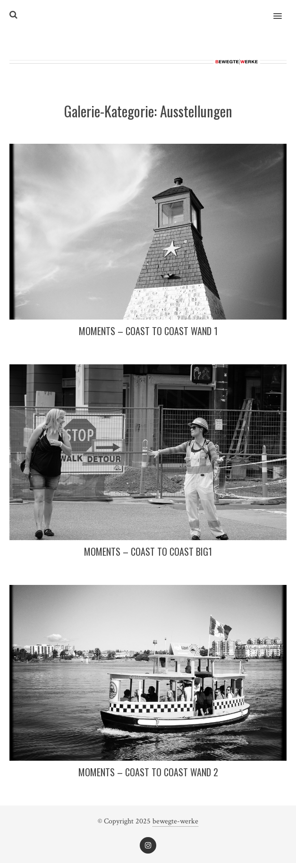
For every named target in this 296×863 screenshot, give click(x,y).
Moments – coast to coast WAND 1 (148, 331)
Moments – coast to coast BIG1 (148, 551)
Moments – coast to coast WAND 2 (148, 772)
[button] (283, 10)
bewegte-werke (175, 821)
